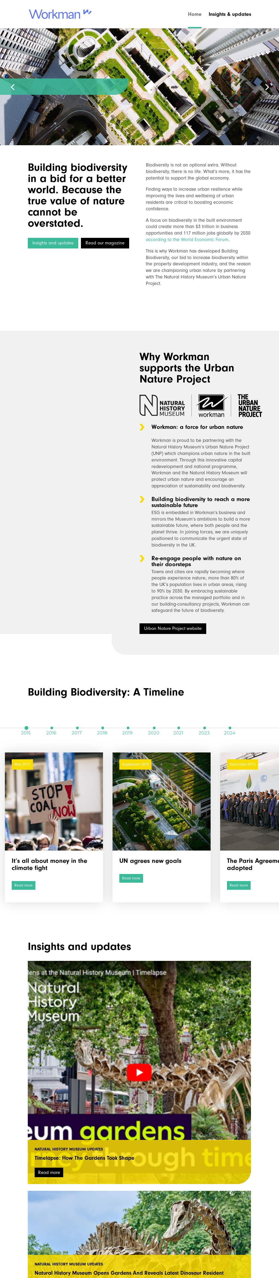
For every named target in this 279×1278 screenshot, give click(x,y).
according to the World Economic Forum (187, 239)
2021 (178, 728)
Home (195, 14)
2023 (204, 728)
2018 (102, 728)
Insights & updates (230, 14)
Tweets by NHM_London (205, 1222)
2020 (153, 728)
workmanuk (55, 1225)
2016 (51, 728)
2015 (26, 728)
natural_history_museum (146, 1225)
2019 (127, 728)
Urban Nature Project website (173, 628)
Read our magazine (105, 242)
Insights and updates (53, 242)
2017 (77, 728)
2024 (229, 728)
